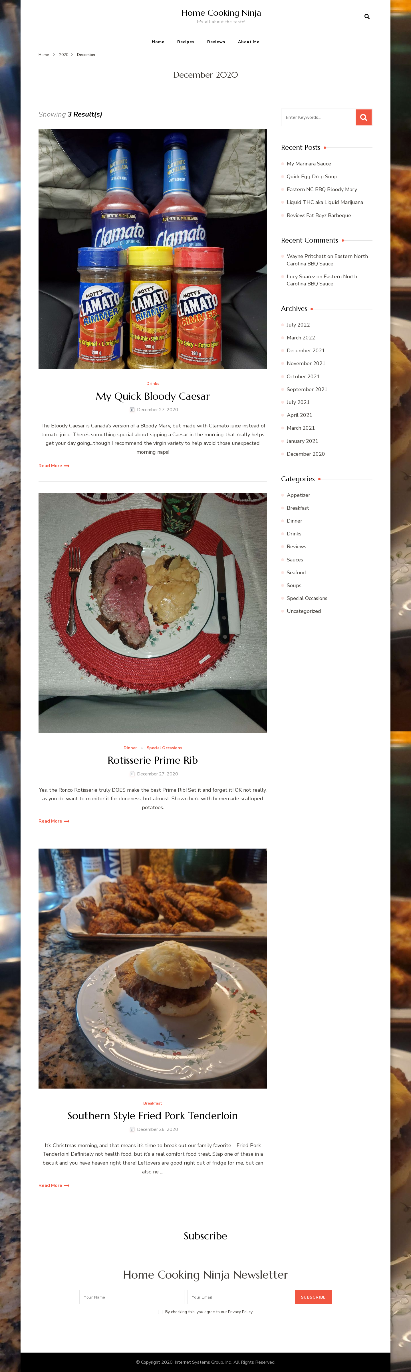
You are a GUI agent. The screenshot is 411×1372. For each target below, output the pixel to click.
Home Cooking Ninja (221, 12)
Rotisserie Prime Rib (153, 760)
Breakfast (152, 1103)
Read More (50, 466)
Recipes (185, 42)
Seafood (296, 572)
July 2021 (298, 402)
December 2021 (306, 350)
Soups (294, 585)
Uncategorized (304, 611)
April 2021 (300, 415)
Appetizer (298, 495)
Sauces (295, 559)
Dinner (130, 748)
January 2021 (303, 441)
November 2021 (306, 363)
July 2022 (298, 324)
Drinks (152, 384)
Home (158, 42)
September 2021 (307, 389)
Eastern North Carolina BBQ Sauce (327, 260)
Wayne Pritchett (306, 256)
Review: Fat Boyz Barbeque (319, 215)
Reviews (216, 42)
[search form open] (367, 17)
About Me (248, 42)
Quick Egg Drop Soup (312, 176)
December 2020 (306, 454)
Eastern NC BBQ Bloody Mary (322, 189)
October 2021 (303, 376)
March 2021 (301, 428)
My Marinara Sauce (309, 163)
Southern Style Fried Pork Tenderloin (153, 1115)
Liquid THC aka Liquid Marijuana (325, 202)
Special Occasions (164, 748)
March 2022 (301, 337)
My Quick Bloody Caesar (153, 396)
